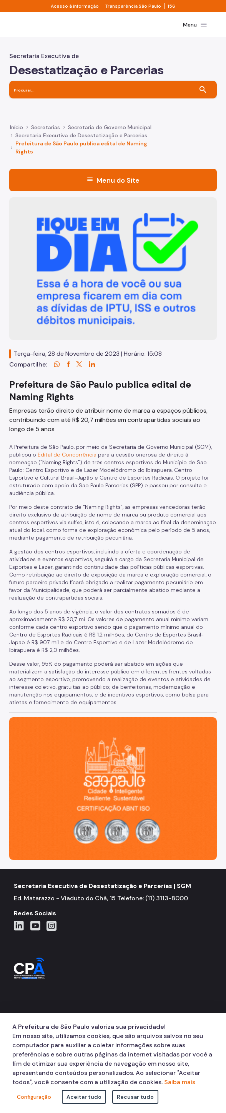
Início (16, 127)
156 (171, 6)
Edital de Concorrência (67, 454)
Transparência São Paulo (133, 6)
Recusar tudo (135, 1096)
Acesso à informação (75, 6)
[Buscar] (203, 89)
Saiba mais (179, 1082)
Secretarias (45, 127)
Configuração (34, 1096)
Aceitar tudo (83, 1096)
